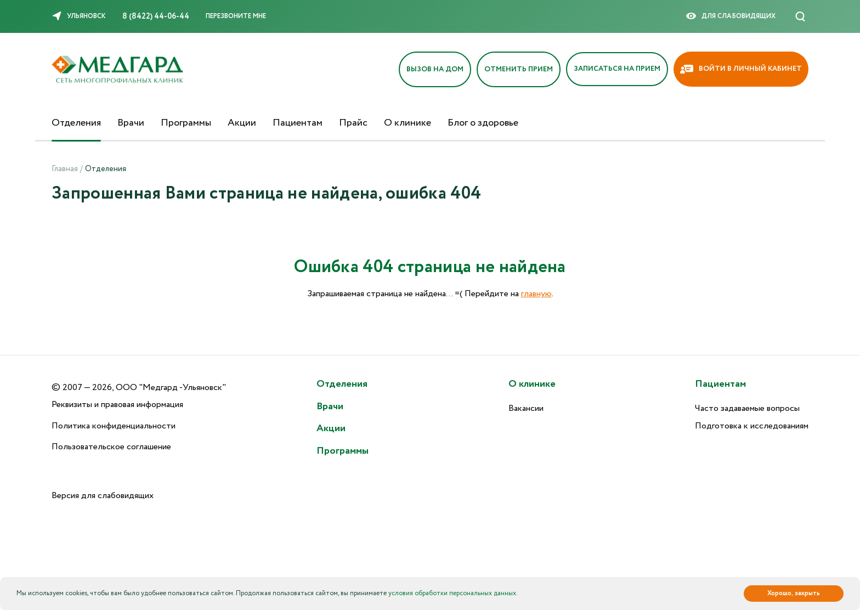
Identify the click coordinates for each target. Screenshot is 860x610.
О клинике (407, 123)
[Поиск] (800, 16)
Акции (242, 123)
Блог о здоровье (483, 123)
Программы (186, 123)
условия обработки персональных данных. (453, 593)
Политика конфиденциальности (114, 426)
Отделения (76, 123)
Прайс (353, 123)
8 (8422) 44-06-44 (155, 16)
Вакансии (526, 408)
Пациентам (297, 123)
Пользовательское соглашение (111, 446)
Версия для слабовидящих (103, 495)
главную (536, 293)
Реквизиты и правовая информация (117, 404)
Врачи (130, 123)
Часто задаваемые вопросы (747, 408)
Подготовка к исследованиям (751, 426)
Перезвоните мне (236, 16)
